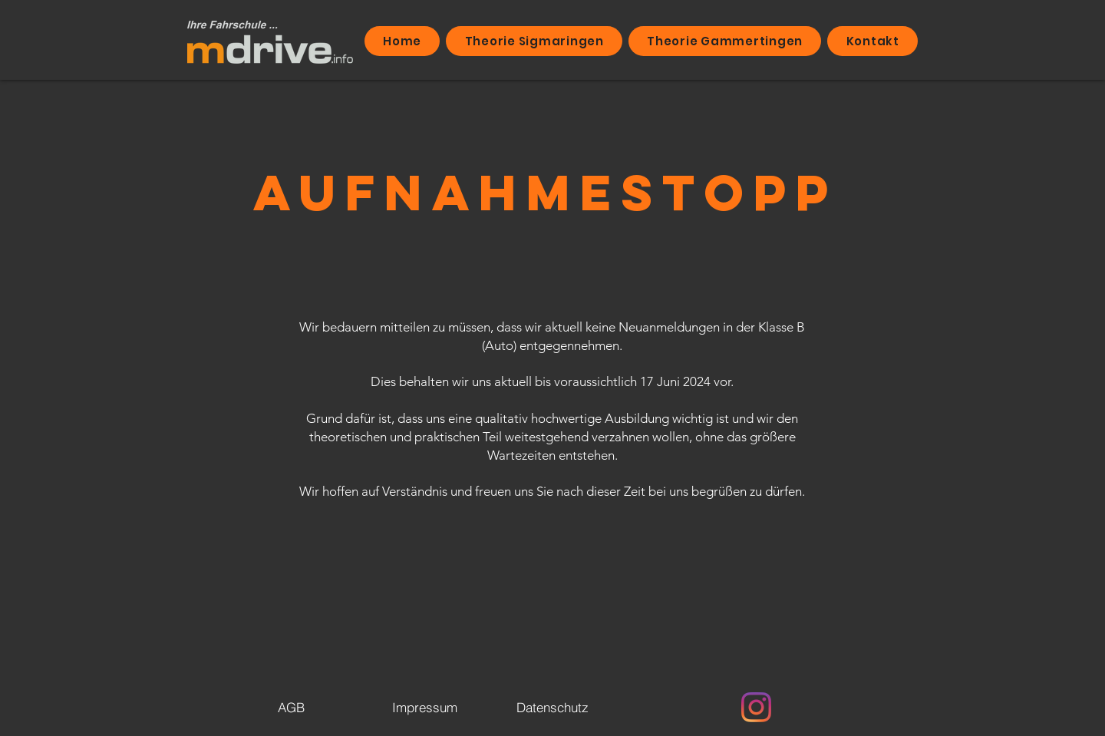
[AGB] (290, 706)
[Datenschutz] (552, 706)
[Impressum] (424, 706)
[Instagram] (756, 707)
